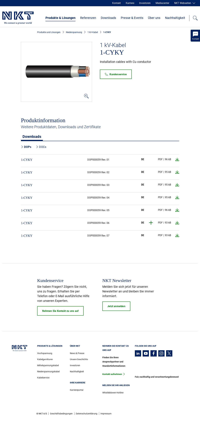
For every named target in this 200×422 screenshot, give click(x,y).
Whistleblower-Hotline (112, 392)
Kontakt (116, 3)
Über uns (154, 18)
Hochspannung (44, 353)
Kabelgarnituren (45, 359)
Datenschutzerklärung (86, 413)
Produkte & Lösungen (60, 18)
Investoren (145, 3)
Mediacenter (162, 3)
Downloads (108, 18)
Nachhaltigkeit (175, 18)
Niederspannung (74, 32)
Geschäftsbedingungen (61, 413)
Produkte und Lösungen (48, 32)
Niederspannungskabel (48, 371)
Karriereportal (76, 390)
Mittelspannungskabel (48, 365)
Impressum (105, 413)
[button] (151, 223)
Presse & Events (132, 18)
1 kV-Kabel (93, 32)
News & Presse (77, 353)
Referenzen (88, 18)
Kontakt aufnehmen (112, 374)
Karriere (130, 3)
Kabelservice (43, 377)
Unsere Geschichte (79, 359)
